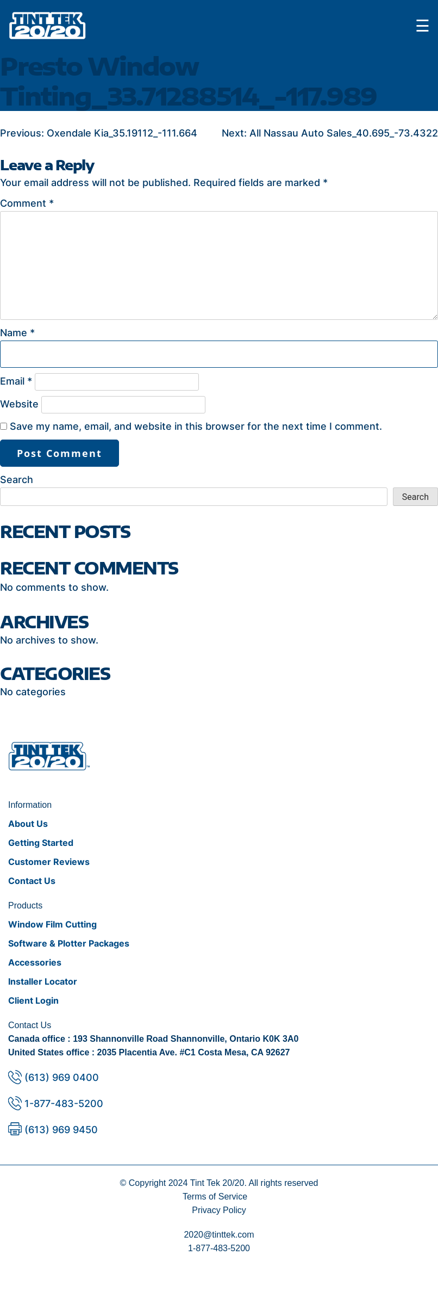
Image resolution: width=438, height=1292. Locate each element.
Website (19, 404)
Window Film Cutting (52, 924)
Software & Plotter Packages (68, 943)
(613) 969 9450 (61, 1129)
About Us (28, 823)
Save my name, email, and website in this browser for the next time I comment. (196, 426)
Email (16, 381)
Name (17, 332)
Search (16, 479)
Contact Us (31, 880)
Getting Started (40, 842)
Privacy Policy (219, 1210)
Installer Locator (42, 981)
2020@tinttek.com (219, 1234)
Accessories (34, 962)
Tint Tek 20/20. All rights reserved (254, 1183)
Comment (27, 203)
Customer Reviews (49, 861)
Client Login (33, 1000)
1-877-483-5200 (63, 1103)
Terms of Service (215, 1196)
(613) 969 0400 (61, 1077)
